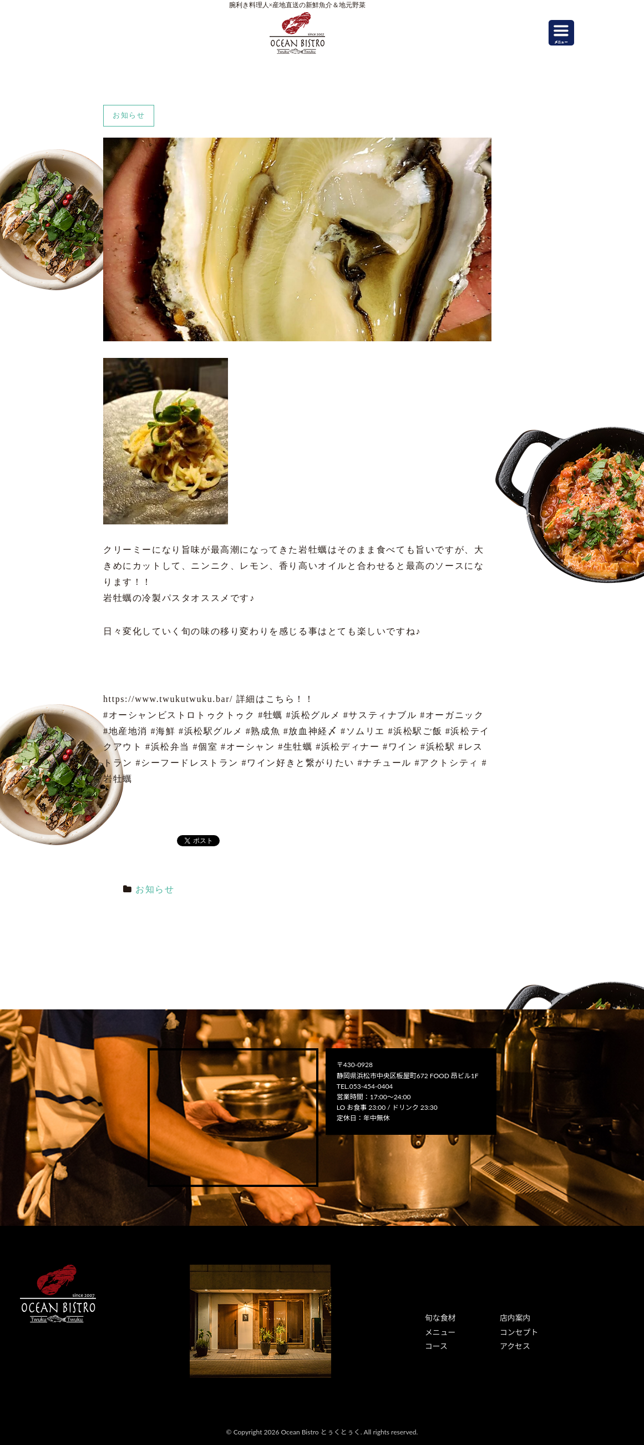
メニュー (438, 1330)
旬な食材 (438, 1317)
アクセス (513, 1342)
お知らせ (154, 889)
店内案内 (513, 1317)
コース (434, 1342)
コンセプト (516, 1330)
